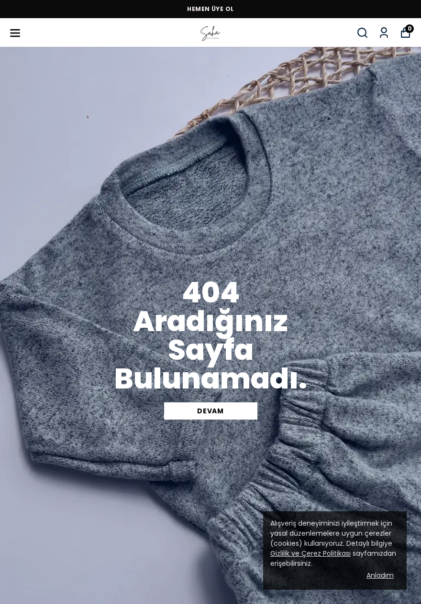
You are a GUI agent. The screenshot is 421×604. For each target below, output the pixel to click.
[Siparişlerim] (384, 33)
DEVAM (210, 411)
